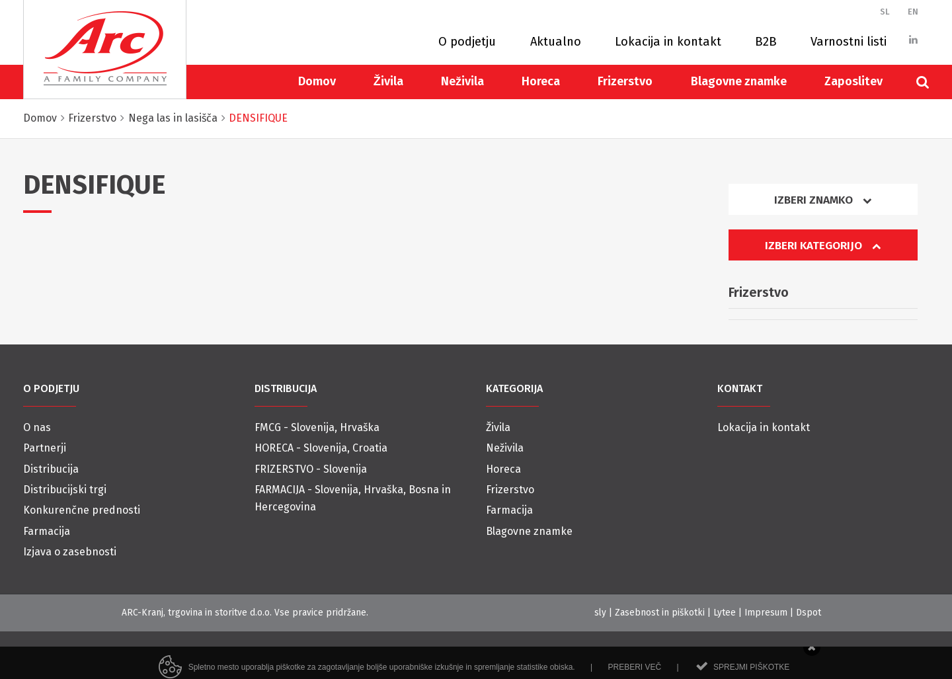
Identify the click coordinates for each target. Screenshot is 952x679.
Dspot (808, 612)
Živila (388, 81)
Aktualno (555, 41)
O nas (37, 427)
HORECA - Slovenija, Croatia (321, 448)
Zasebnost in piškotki (660, 612)
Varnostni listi (849, 41)
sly (600, 612)
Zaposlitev (853, 81)
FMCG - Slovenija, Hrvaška (317, 427)
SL (885, 12)
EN (913, 12)
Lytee (724, 612)
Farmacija (46, 531)
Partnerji (44, 448)
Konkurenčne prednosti (81, 510)
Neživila (462, 81)
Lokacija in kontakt (668, 41)
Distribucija (51, 469)
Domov (317, 81)
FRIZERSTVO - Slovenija (311, 469)
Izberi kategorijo (823, 246)
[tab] (823, 204)
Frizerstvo (625, 81)
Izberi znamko (823, 200)
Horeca (541, 81)
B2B (766, 41)
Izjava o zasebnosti (69, 551)
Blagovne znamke (739, 81)
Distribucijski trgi (64, 489)
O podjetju (467, 41)
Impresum (765, 612)
